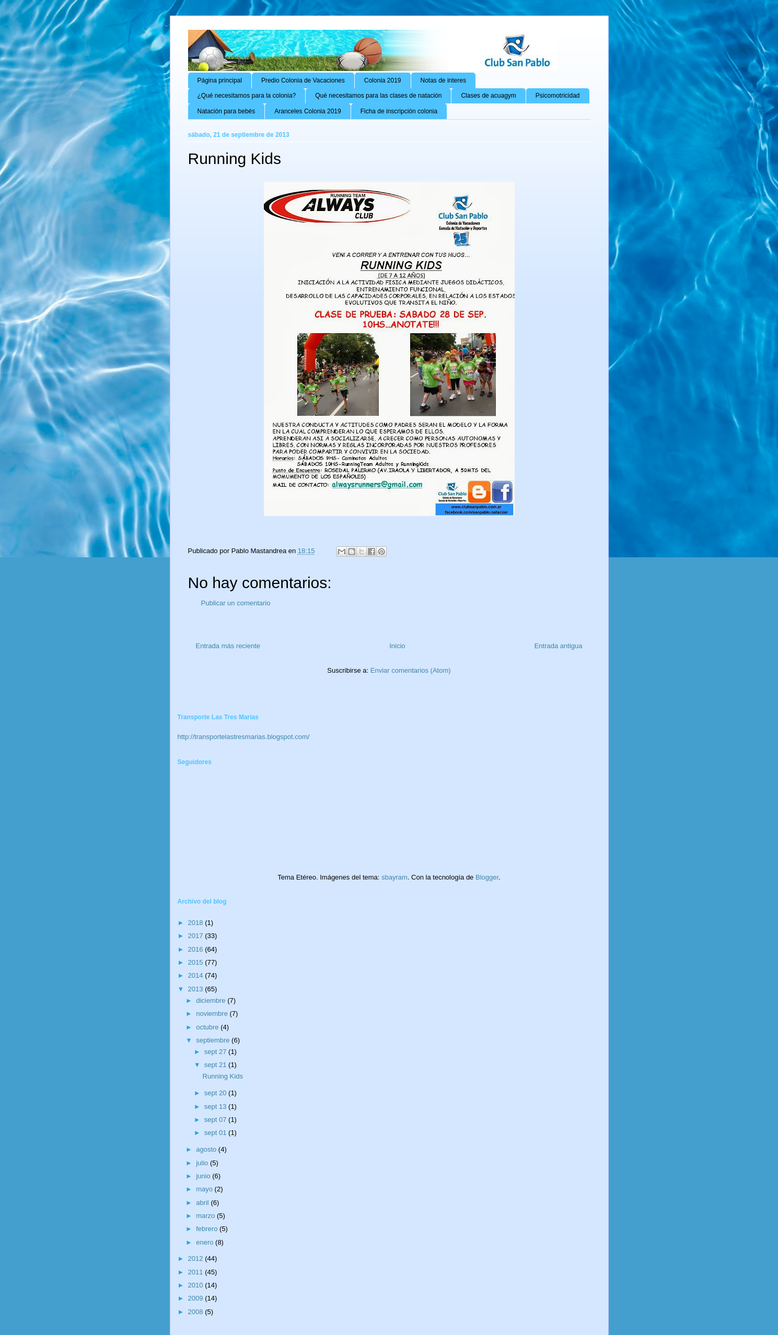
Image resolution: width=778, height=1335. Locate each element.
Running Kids (223, 1076)
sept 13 (216, 1106)
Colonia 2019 (382, 80)
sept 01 (216, 1133)
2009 (196, 1298)
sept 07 (216, 1119)
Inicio (397, 646)
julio (203, 1163)
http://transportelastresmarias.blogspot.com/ (244, 737)
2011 (196, 1272)
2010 (196, 1285)
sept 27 (216, 1052)
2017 (196, 936)
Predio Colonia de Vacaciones (303, 80)
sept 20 (216, 1093)
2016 (196, 949)
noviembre (212, 1013)
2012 (196, 1258)
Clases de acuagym (488, 95)
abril (203, 1203)
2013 (196, 989)
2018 (196, 923)
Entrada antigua (559, 646)
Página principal (220, 80)
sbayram (394, 877)
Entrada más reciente (228, 646)
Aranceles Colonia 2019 (307, 111)
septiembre (213, 1040)
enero (205, 1242)
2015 (196, 962)
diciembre (211, 1000)
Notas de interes (443, 80)
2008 (196, 1312)
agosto (207, 1149)
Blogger (486, 877)
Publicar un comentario (236, 603)
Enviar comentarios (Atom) (410, 670)
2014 (196, 975)
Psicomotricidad (558, 95)
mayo (205, 1189)
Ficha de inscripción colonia (399, 111)
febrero (207, 1229)
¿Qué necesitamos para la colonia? (247, 95)
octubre (208, 1027)
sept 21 (216, 1065)
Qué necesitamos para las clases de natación (378, 95)
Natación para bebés (227, 111)
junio (204, 1176)
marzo (206, 1216)
